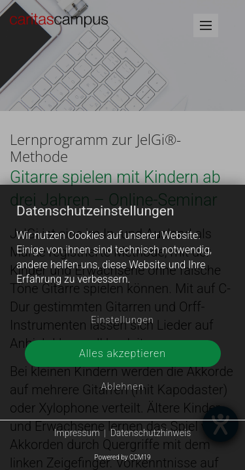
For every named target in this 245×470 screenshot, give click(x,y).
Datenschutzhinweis (150, 433)
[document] (122, 255)
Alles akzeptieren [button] (122, 353)
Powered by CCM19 (122, 457)
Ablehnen (122, 386)
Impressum (77, 433)
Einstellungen (122, 320)
